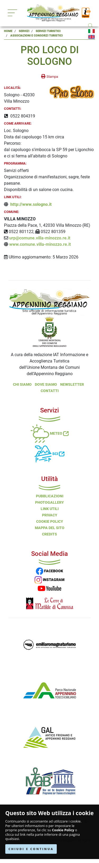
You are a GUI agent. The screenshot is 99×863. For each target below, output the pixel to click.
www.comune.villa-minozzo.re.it (40, 244)
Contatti (50, 391)
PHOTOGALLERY (49, 502)
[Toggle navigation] (12, 12)
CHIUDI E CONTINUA (31, 849)
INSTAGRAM (49, 580)
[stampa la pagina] (50, 76)
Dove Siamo (46, 384)
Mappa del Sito (49, 528)
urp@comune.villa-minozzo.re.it (39, 237)
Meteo (50, 433)
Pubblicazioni (49, 496)
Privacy (49, 515)
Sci (49, 454)
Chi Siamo (22, 384)
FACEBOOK (49, 571)
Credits (49, 534)
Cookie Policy (63, 830)
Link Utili (50, 509)
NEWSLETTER (72, 384)
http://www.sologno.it (31, 204)
